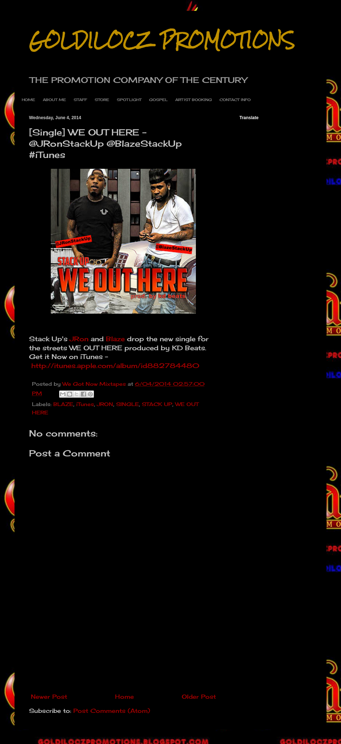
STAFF (80, 99)
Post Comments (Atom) (111, 710)
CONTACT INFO (235, 99)
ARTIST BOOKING (193, 99)
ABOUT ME (54, 99)
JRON (105, 404)
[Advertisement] (123, 654)
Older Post (199, 696)
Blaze (115, 339)
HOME (28, 99)
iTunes (85, 404)
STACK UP (157, 404)
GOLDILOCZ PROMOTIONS (162, 40)
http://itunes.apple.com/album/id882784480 (115, 365)
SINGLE (127, 404)
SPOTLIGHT (129, 99)
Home (124, 696)
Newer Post (49, 696)
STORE (102, 99)
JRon (79, 339)
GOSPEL (158, 99)
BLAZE (63, 404)
